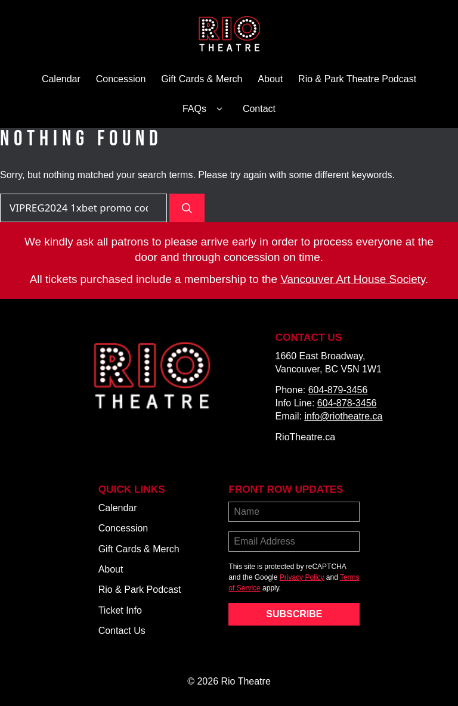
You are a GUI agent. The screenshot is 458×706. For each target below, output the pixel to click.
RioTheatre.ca (306, 437)
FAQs (204, 109)
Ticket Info (120, 610)
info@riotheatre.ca (343, 416)
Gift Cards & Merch (201, 79)
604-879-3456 (338, 390)
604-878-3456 (347, 403)
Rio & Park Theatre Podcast (357, 79)
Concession (121, 79)
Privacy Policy (302, 577)
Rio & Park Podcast (139, 589)
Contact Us (122, 631)
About (270, 79)
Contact (259, 109)
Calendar (61, 79)
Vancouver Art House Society (352, 279)
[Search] (187, 208)
